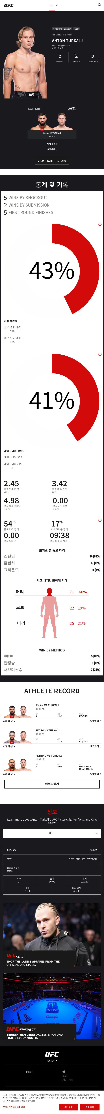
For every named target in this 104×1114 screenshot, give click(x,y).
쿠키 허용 (68, 1107)
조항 (64, 1076)
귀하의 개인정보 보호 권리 (13, 1106)
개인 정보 (67, 1080)
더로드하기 (52, 784)
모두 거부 (90, 1107)
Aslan (39, 706)
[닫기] (99, 1095)
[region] (52, 1102)
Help (29, 1072)
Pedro (39, 731)
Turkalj (53, 706)
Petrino (40, 756)
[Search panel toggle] (99, 5)
